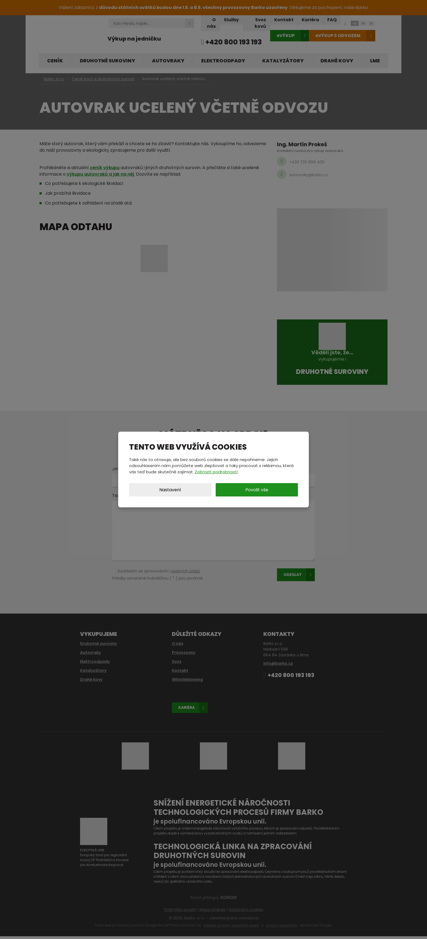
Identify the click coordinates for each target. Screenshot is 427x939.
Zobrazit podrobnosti (216, 472)
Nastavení (170, 490)
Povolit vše (256, 490)
